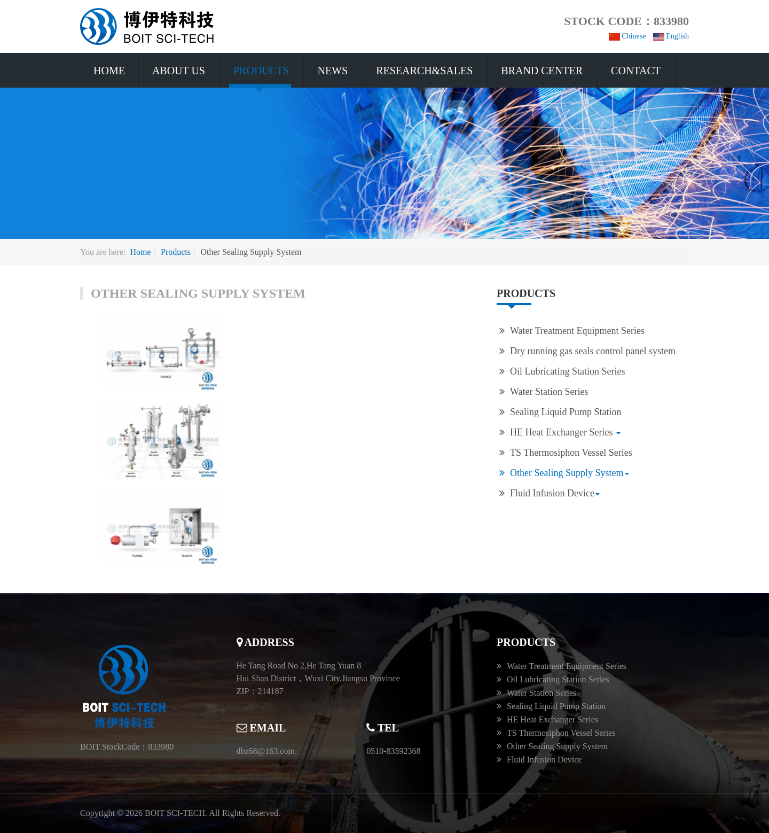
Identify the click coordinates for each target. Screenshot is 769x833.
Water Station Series (549, 391)
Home (109, 70)
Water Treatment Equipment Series (577, 330)
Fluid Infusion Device (555, 493)
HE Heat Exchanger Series (565, 432)
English (671, 36)
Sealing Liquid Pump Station (566, 412)
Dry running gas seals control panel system (593, 351)
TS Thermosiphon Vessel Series (571, 452)
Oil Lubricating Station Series (567, 371)
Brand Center (542, 70)
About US (178, 70)
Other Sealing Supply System (569, 473)
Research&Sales (424, 70)
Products (261, 70)
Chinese (627, 36)
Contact (636, 70)
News (332, 70)
